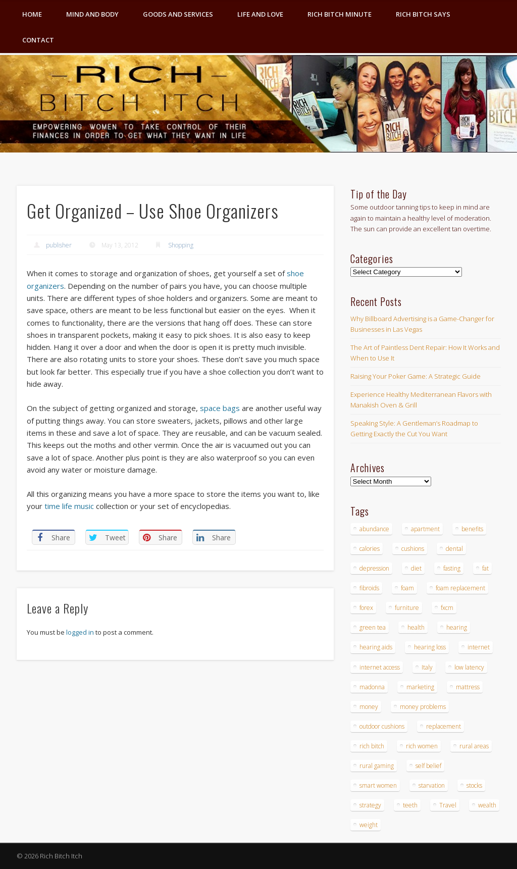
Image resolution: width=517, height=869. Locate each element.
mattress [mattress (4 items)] (468, 687)
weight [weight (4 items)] (368, 825)
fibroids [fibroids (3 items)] (369, 588)
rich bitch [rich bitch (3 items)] (371, 746)
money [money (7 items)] (368, 706)
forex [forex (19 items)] (366, 607)
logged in (80, 632)
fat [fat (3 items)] (485, 568)
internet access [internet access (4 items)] (379, 667)
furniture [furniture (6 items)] (407, 607)
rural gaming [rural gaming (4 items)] (376, 765)
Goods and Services (178, 14)
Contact (38, 39)
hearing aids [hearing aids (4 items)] (375, 647)
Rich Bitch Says (423, 14)
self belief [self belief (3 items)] (428, 765)
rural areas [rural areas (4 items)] (474, 746)
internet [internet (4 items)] (479, 647)
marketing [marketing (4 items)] (420, 687)
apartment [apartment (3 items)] (425, 529)
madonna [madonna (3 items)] (372, 687)
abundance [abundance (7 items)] (374, 529)
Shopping (180, 245)
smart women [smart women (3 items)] (378, 785)
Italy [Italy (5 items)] (427, 667)
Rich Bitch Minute (339, 14)
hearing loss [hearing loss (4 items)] (430, 647)
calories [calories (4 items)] (369, 548)
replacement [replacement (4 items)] (443, 726)
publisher (59, 245)
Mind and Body (92, 14)
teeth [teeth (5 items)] (410, 805)
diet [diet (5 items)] (416, 568)
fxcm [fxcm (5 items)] (447, 607)
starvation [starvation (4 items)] (432, 785)
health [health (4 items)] (416, 627)
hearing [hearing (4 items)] (456, 627)
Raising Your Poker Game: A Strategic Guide (415, 376)
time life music (69, 506)
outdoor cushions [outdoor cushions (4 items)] (381, 726)
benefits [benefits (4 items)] (472, 529)
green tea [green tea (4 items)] (372, 627)
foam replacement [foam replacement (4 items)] (460, 588)
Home (32, 14)
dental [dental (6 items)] (454, 548)
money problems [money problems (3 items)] (423, 706)
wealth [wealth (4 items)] (487, 805)
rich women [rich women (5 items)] (422, 746)
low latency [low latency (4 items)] (469, 667)
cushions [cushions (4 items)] (412, 548)
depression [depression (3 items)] (374, 568)
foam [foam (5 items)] (407, 588)
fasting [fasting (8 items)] (451, 568)
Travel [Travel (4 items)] (447, 805)
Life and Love (260, 14)
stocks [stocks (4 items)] (474, 785)
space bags (220, 408)
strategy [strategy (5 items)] (370, 805)
